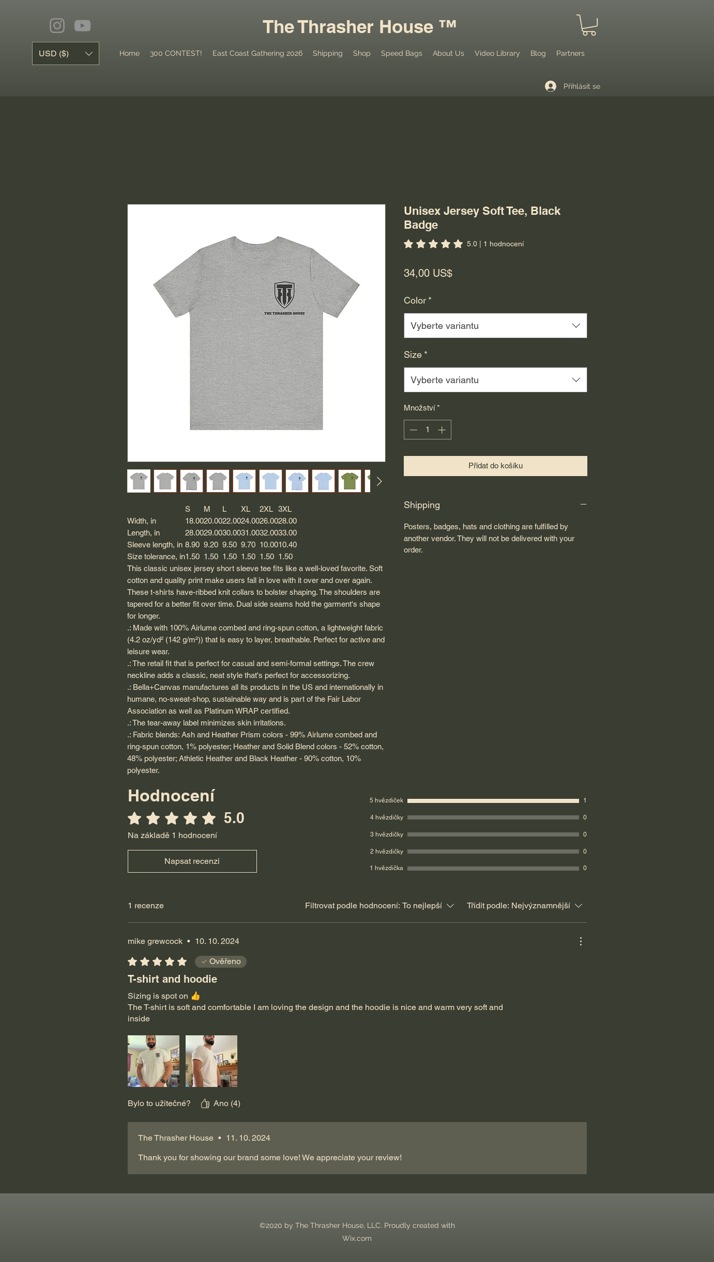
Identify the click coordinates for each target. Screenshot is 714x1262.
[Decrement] (412, 429)
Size (416, 354)
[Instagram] (57, 25)
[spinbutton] (427, 429)
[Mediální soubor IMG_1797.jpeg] (153, 1061)
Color (418, 300)
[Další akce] (580, 941)
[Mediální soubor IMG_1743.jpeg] (211, 1061)
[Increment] (443, 429)
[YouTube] (82, 25)
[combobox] (495, 326)
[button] (589, 25)
